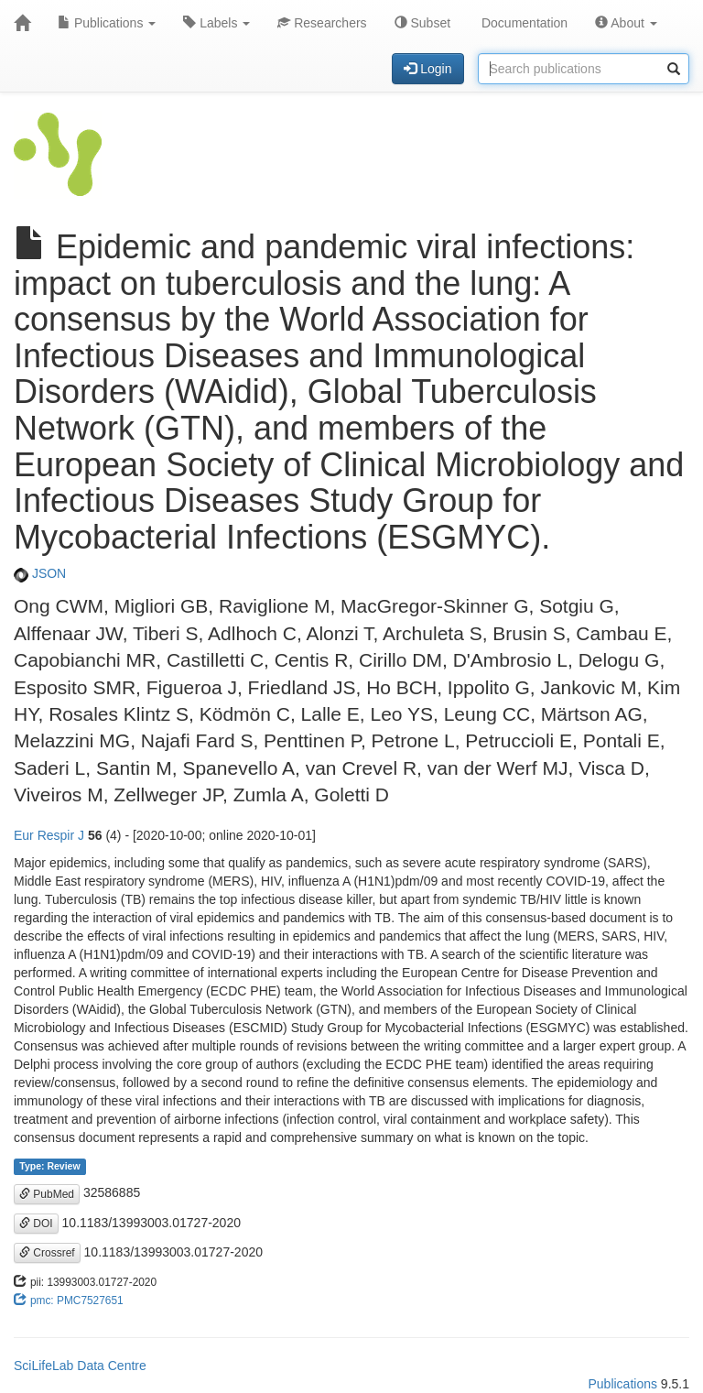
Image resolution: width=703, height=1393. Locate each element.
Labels (216, 23)
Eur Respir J (49, 835)
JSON (40, 573)
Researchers (321, 23)
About (626, 23)
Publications (107, 23)
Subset (422, 23)
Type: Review (49, 1165)
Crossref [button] (47, 1252)
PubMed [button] (46, 1194)
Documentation (523, 23)
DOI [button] (36, 1223)
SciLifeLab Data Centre (80, 1365)
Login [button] (427, 68)
